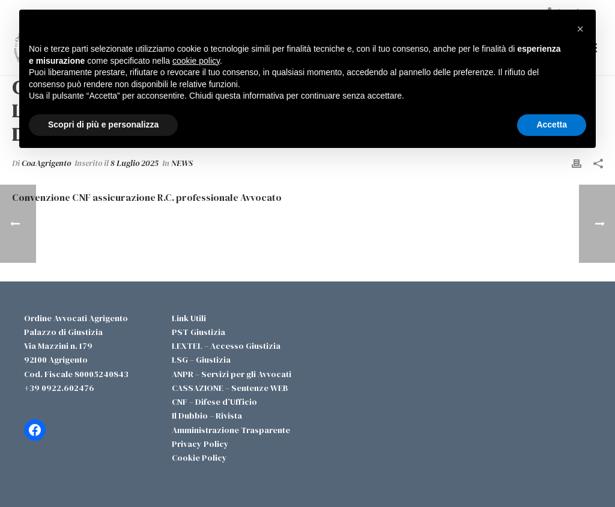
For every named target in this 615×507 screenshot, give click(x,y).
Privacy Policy (200, 444)
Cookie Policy (199, 458)
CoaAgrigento (46, 163)
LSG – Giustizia (201, 360)
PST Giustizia (198, 332)
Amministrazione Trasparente (231, 430)
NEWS (182, 163)
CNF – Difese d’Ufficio (214, 402)
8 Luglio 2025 (135, 163)
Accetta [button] (551, 124)
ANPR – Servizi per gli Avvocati (231, 374)
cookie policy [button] (196, 61)
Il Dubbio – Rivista (207, 416)
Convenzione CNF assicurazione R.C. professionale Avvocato (147, 197)
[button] (580, 28)
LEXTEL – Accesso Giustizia (226, 346)
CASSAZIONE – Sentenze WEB (230, 388)
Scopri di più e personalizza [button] (103, 124)
